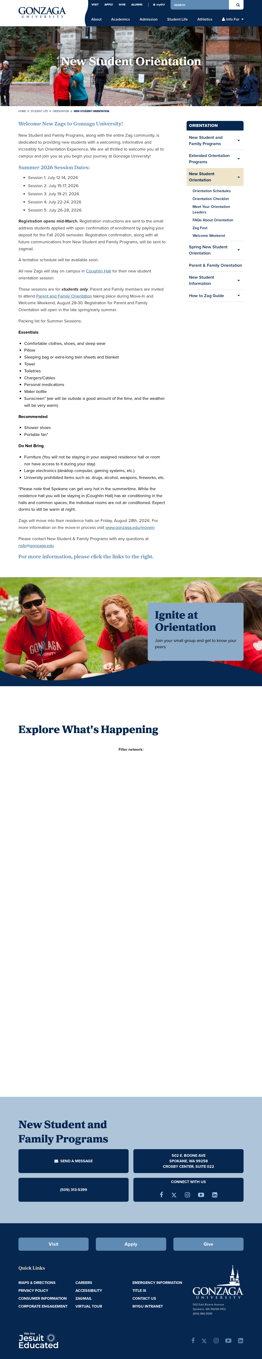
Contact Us (144, 1298)
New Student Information (201, 280)
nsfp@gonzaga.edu (36, 546)
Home (22, 111)
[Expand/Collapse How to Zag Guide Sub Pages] (239, 296)
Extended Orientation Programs (209, 158)
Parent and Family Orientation (64, 296)
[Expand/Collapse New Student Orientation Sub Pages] (239, 177)
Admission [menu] (149, 19)
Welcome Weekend (209, 235)
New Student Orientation (201, 177)
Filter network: (131, 749)
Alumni (136, 4)
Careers (83, 1282)
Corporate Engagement (43, 1306)
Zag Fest (200, 228)
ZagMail (83, 1298)
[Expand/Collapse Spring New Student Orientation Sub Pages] (239, 250)
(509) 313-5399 (73, 1189)
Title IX (139, 1290)
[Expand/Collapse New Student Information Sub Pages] (239, 280)
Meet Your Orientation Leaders (211, 209)
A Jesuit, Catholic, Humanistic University (57, 1339)
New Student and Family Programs (205, 140)
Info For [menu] (232, 19)
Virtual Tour (88, 1306)
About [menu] (96, 19)
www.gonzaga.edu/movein (130, 527)
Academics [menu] (120, 19)
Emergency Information (157, 1282)
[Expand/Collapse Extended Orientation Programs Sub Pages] (239, 159)
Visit (95, 4)
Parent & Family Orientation (215, 267)
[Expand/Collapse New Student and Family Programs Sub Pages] (239, 141)
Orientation (61, 111)
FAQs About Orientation (213, 220)
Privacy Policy (33, 1290)
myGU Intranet (147, 1306)
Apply (108, 4)
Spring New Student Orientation (208, 250)
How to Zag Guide (206, 296)
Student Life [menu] (177, 19)
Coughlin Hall (98, 271)
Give (122, 4)
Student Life (39, 111)
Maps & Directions (37, 1282)
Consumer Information (42, 1298)
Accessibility (88, 1290)
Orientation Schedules (212, 191)
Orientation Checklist (211, 198)
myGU (159, 4)
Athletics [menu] (204, 19)
